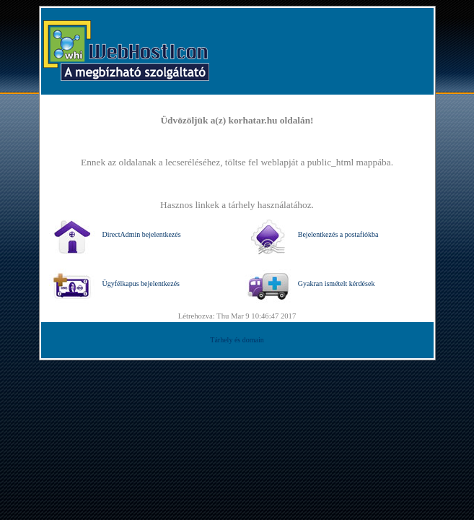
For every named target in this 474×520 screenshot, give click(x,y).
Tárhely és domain (236, 340)
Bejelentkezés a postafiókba (312, 234)
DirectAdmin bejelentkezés (115, 234)
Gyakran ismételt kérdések (310, 283)
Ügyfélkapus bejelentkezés (114, 283)
